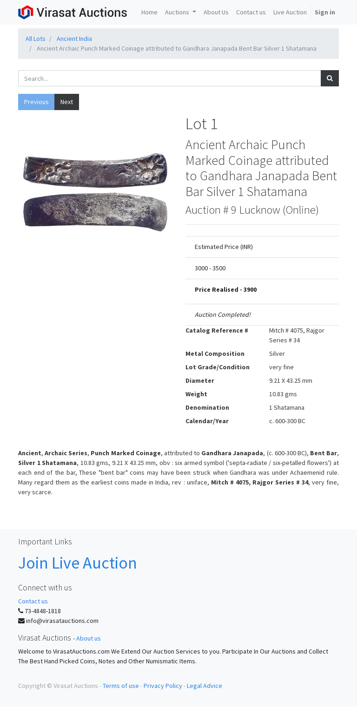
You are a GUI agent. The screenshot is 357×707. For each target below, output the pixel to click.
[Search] (330, 78)
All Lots (36, 38)
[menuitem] (149, 12)
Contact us (33, 601)
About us (88, 638)
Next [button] (66, 102)
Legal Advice (204, 685)
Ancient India (74, 38)
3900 (250, 289)
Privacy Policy (163, 685)
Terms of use (121, 685)
